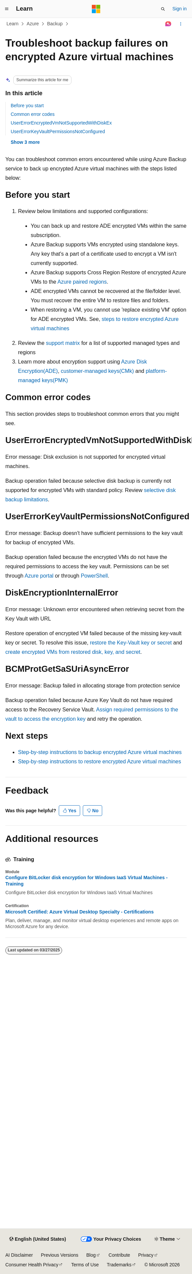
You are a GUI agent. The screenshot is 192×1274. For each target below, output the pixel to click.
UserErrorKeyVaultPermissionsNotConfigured (58, 131)
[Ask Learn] (168, 24)
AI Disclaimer (19, 1255)
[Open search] (163, 9)
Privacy (146, 1255)
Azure (33, 23)
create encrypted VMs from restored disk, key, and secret (72, 652)
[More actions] (181, 24)
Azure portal (39, 576)
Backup (55, 23)
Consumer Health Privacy (31, 1264)
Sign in (179, 8)
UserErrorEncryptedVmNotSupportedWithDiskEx (61, 123)
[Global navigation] (6, 9)
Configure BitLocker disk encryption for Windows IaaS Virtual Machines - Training (86, 880)
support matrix (63, 343)
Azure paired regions (82, 282)
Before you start (27, 105)
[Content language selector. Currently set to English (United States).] (37, 1239)
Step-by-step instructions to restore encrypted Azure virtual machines (99, 761)
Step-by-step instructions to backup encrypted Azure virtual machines (100, 752)
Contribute (119, 1255)
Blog (91, 1255)
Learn (13, 23)
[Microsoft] (96, 9)
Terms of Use (85, 1264)
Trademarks (119, 1264)
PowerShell (94, 576)
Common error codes (33, 114)
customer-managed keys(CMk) (97, 371)
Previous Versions (59, 1255)
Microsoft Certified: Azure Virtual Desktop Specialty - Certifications (79, 911)
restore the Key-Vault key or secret (131, 642)
